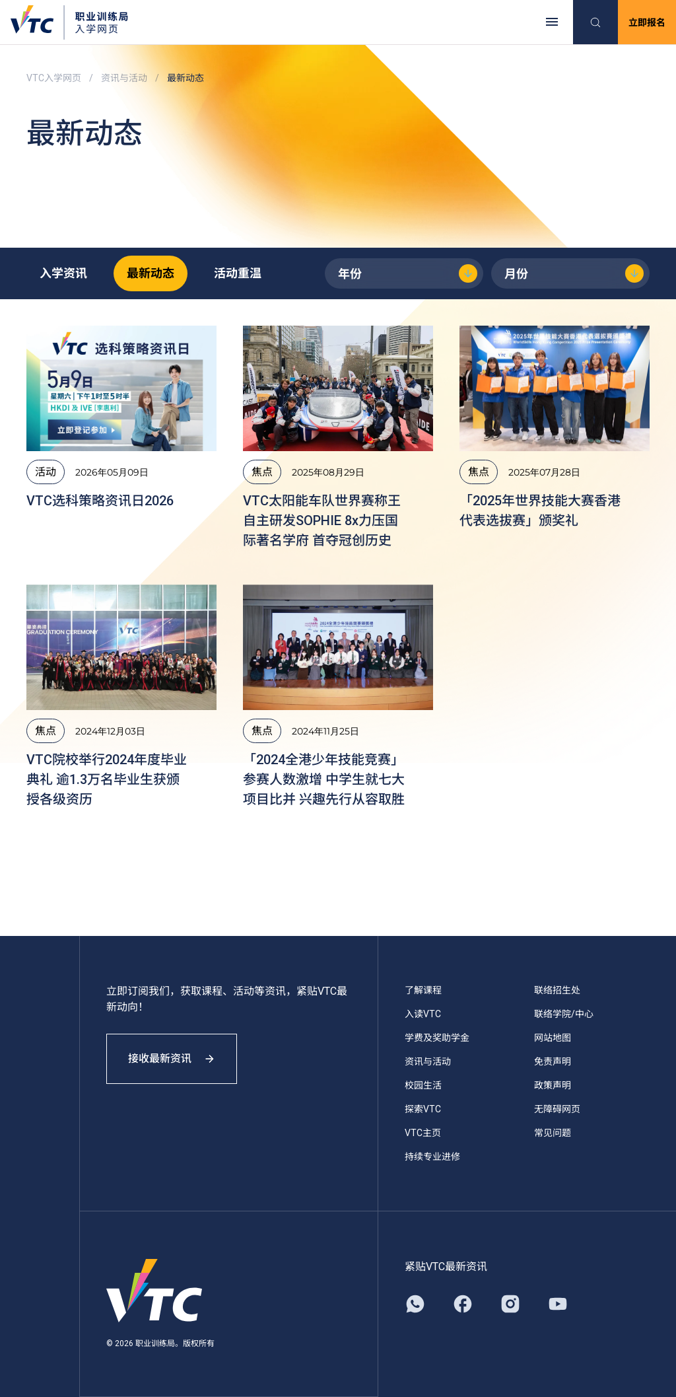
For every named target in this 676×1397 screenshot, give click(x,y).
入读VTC (423, 1014)
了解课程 (423, 990)
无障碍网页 (557, 1109)
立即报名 (646, 22)
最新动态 (150, 273)
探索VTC (423, 1109)
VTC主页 (423, 1133)
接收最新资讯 (171, 1058)
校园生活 (423, 1085)
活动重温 (237, 273)
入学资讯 (63, 273)
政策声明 (552, 1085)
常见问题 (552, 1133)
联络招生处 (557, 990)
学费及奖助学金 (437, 1037)
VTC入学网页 (53, 78)
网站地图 (552, 1037)
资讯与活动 (124, 78)
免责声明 (552, 1061)
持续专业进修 (432, 1156)
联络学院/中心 (563, 1014)
